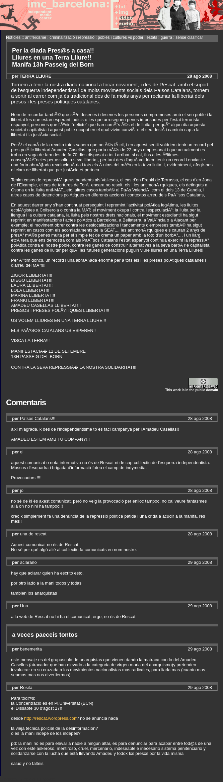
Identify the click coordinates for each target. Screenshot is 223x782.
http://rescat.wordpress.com (51, 718)
